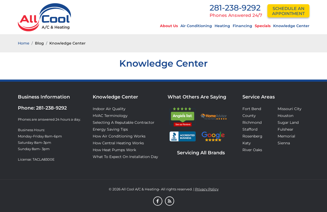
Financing (242, 25)
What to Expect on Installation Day (125, 156)
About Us (169, 25)
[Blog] (169, 201)
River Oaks (252, 149)
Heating (222, 25)
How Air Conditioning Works (119, 136)
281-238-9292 (235, 8)
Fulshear (285, 129)
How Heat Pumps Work (114, 149)
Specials (263, 25)
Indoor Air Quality (109, 108)
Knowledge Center (291, 25)
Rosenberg (252, 136)
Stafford (249, 129)
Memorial (286, 136)
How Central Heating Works (118, 143)
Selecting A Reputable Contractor (123, 122)
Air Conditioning (196, 25)
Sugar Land (288, 122)
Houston (285, 115)
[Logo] (44, 16)
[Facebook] (157, 201)
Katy (246, 143)
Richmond (252, 122)
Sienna (284, 143)
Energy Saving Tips (110, 129)
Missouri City (290, 108)
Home (23, 43)
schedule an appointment (288, 11)
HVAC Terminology (110, 115)
